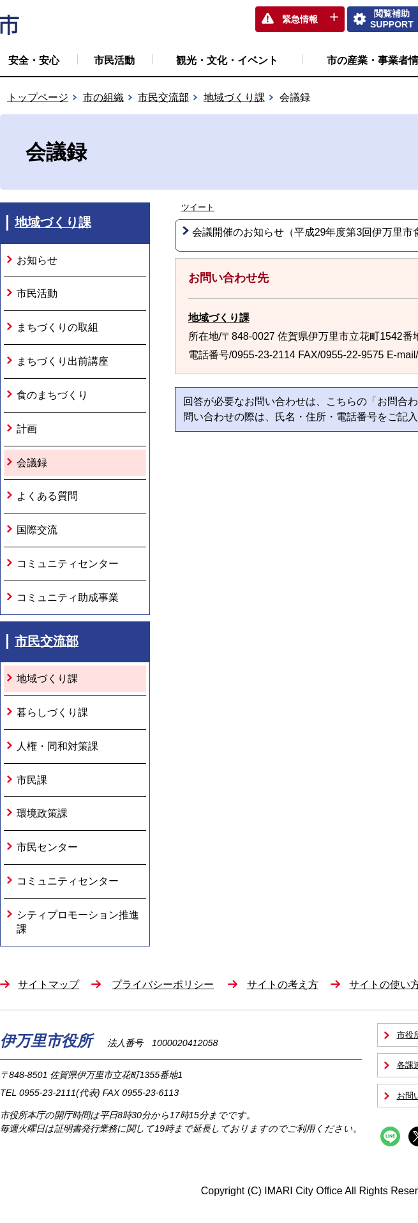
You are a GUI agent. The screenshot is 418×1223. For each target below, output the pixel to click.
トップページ (37, 97)
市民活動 (114, 60)
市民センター (47, 847)
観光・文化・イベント (227, 60)
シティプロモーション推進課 (78, 921)
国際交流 (37, 529)
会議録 (32, 462)
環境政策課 (42, 813)
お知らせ (37, 260)
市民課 (32, 780)
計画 (27, 428)
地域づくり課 (234, 97)
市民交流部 (163, 97)
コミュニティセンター (68, 563)
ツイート (197, 207)
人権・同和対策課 (57, 746)
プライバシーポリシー (163, 984)
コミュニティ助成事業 (68, 597)
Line (390, 1136)
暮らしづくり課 (52, 712)
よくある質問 (47, 495)
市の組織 (103, 97)
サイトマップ (48, 984)
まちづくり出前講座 (62, 361)
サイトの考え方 (282, 984)
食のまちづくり (52, 395)
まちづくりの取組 (57, 327)
